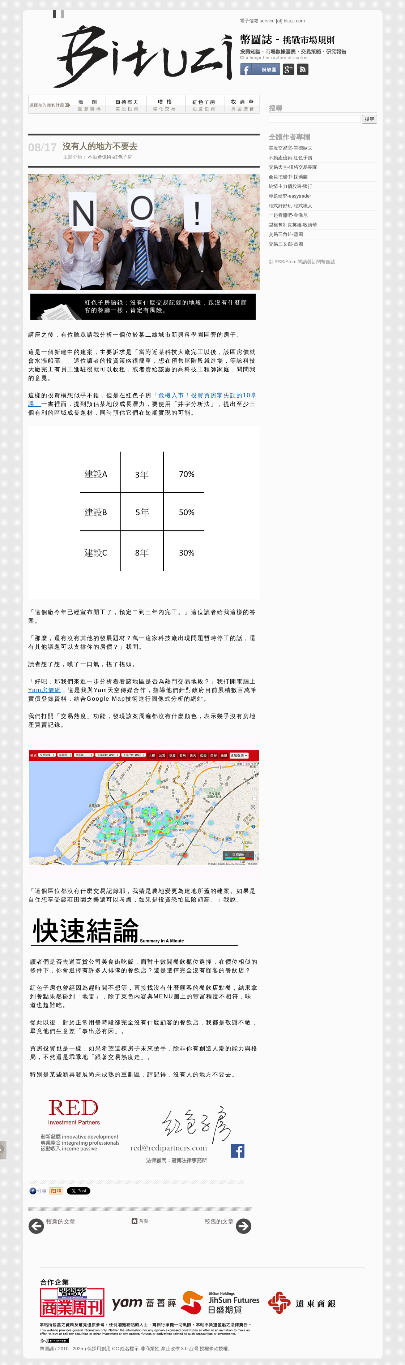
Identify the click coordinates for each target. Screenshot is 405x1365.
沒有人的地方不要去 (100, 146)
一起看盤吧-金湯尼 (288, 215)
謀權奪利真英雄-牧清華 (293, 225)
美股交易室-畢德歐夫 (290, 148)
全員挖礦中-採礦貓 (288, 177)
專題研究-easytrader (290, 196)
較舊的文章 (219, 1221)
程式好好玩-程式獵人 (290, 205)
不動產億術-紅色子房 (110, 157)
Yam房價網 (44, 690)
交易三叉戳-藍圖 (286, 244)
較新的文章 (60, 1221)
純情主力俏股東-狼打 (290, 186)
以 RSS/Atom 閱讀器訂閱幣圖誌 (302, 261)
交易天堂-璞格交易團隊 (293, 167)
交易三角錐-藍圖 (286, 234)
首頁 (143, 1221)
